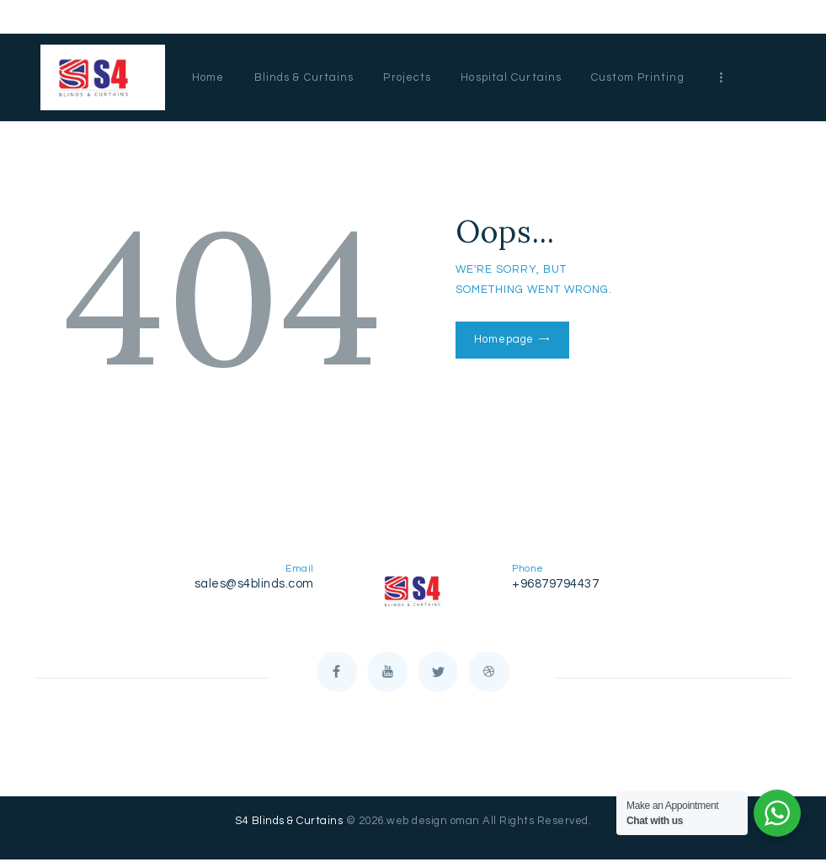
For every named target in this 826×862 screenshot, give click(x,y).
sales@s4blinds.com (254, 583)
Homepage (504, 339)
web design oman (433, 823)
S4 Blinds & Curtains (289, 823)
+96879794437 (555, 583)
